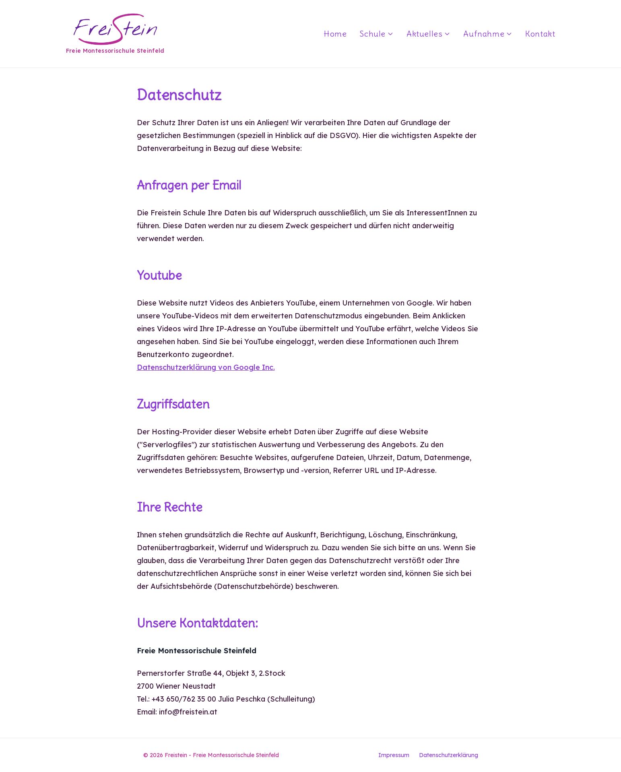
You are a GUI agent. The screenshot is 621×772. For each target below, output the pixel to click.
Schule (376, 34)
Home (335, 34)
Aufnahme (487, 34)
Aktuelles (428, 34)
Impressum (393, 755)
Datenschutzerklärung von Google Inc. (206, 367)
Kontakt (540, 34)
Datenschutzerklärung (448, 755)
